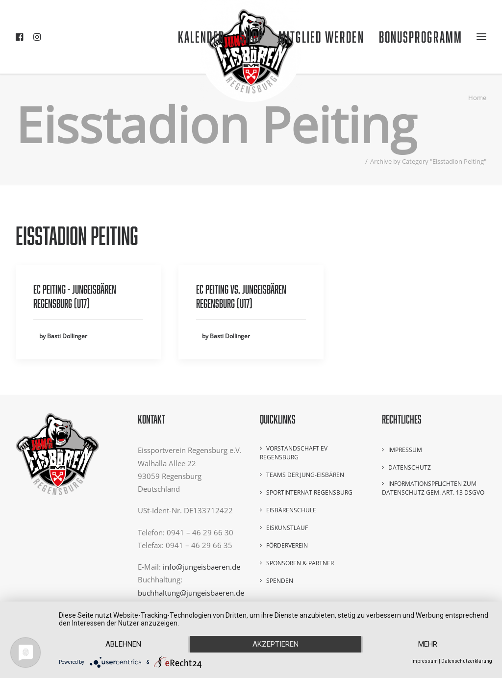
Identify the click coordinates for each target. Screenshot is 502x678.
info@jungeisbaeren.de (201, 567)
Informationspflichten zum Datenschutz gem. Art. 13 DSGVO (433, 488)
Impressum (405, 450)
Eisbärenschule (291, 510)
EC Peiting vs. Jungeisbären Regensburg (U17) (241, 296)
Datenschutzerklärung (466, 661)
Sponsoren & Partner (300, 563)
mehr (427, 644)
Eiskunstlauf (287, 528)
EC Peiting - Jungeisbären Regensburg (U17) (74, 296)
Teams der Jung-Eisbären (305, 475)
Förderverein (287, 545)
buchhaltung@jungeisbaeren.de (191, 593)
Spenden (279, 581)
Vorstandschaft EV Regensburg (293, 452)
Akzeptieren (275, 644)
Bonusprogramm (420, 36)
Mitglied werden (321, 36)
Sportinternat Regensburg (309, 492)
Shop (252, 36)
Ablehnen (123, 644)
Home (477, 97)
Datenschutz (409, 467)
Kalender (201, 36)
